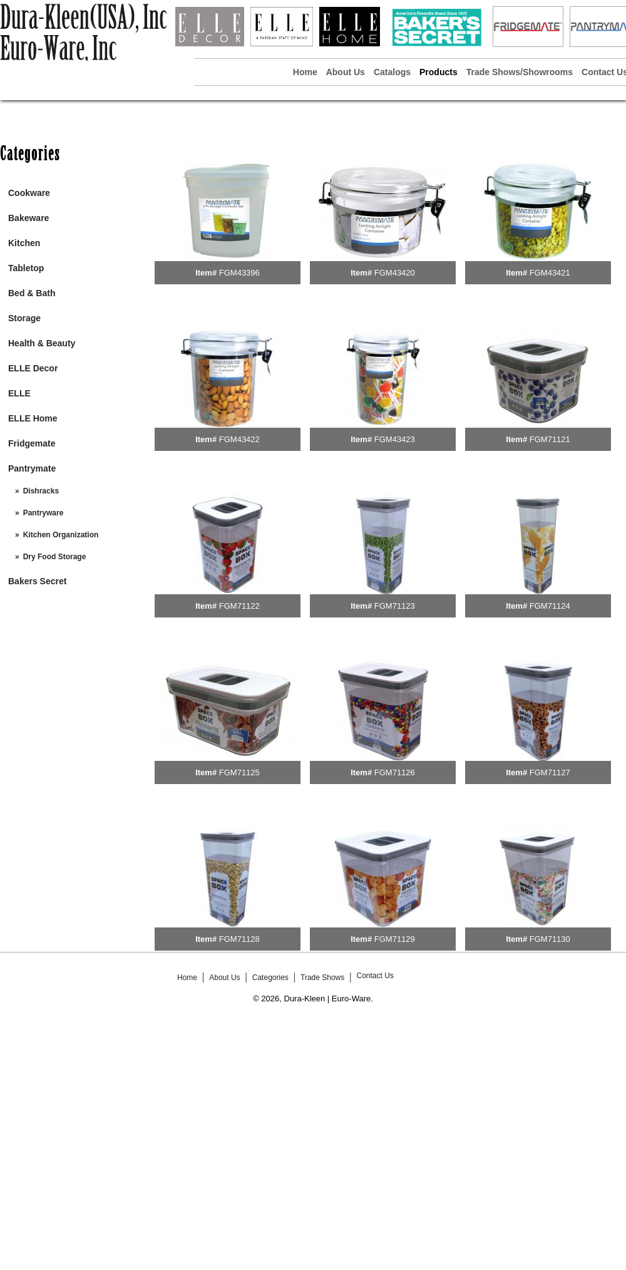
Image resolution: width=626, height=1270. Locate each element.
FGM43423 (394, 439)
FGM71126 (394, 772)
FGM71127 (550, 772)
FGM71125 (239, 772)
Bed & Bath (31, 293)
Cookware (29, 193)
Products (438, 72)
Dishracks (41, 491)
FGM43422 (239, 439)
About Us (345, 72)
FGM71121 (550, 439)
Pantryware (43, 513)
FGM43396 (239, 272)
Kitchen (24, 243)
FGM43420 (394, 272)
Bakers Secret (37, 581)
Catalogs (392, 72)
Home (305, 72)
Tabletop (26, 268)
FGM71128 (239, 939)
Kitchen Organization (61, 534)
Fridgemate (31, 443)
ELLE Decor (33, 368)
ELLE (19, 393)
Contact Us (374, 975)
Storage (24, 318)
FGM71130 (550, 939)
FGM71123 (394, 606)
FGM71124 (550, 606)
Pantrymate (32, 468)
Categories (270, 977)
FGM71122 (239, 606)
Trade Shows (322, 977)
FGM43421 (550, 272)
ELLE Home (33, 418)
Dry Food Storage (54, 556)
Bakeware (28, 218)
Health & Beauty (41, 343)
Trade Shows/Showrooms (519, 72)
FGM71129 (394, 939)
